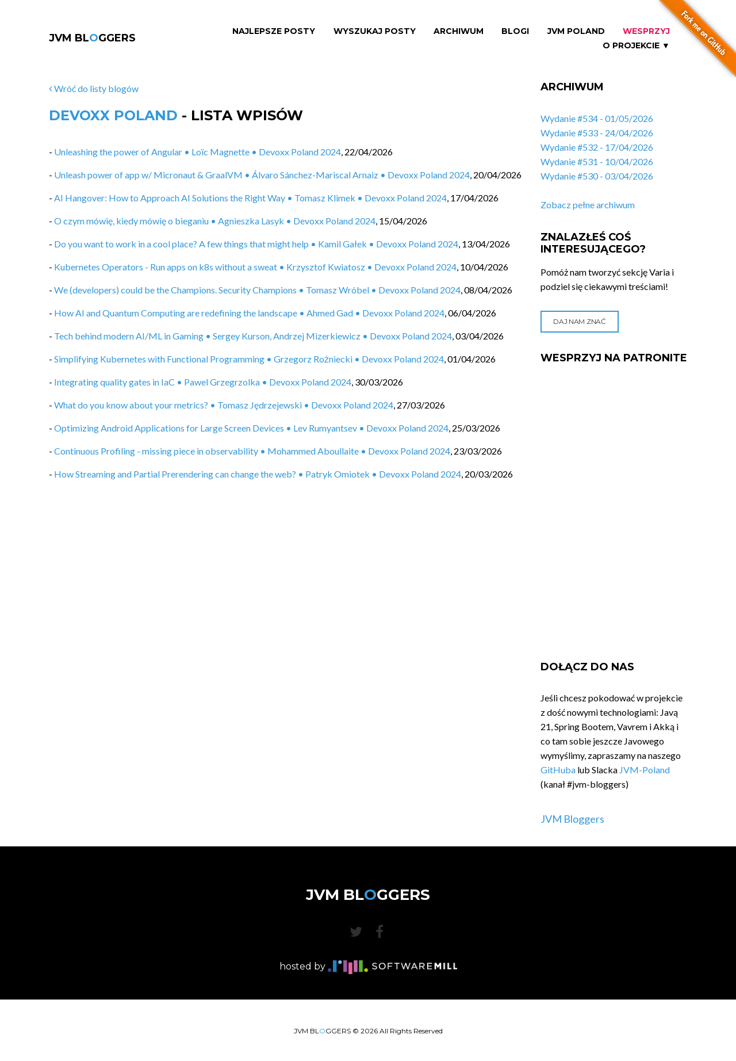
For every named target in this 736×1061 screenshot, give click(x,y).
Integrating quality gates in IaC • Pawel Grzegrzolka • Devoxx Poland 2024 (202, 381)
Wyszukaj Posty (375, 31)
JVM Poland (576, 31)
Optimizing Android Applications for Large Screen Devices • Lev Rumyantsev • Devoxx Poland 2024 (251, 427)
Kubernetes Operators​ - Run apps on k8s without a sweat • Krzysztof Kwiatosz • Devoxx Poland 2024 (255, 266)
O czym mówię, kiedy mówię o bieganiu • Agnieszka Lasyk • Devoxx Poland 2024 (214, 220)
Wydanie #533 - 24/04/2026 (596, 132)
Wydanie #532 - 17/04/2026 (596, 147)
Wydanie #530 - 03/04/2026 (596, 175)
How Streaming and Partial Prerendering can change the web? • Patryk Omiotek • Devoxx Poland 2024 (257, 473)
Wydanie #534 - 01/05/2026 (596, 118)
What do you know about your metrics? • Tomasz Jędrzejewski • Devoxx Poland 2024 (223, 404)
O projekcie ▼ (636, 46)
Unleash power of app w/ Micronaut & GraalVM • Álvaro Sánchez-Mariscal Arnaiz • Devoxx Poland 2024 (262, 174)
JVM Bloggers (572, 818)
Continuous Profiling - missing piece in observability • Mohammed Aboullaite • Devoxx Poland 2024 (252, 450)
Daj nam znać (579, 321)
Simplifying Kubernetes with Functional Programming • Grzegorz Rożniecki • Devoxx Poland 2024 (249, 358)
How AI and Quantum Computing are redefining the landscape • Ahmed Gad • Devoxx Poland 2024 (249, 312)
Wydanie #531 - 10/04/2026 (596, 161)
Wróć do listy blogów (94, 88)
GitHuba (558, 769)
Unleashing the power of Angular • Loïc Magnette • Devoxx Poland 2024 (197, 151)
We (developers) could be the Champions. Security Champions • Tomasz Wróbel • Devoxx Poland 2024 (257, 289)
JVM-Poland (644, 769)
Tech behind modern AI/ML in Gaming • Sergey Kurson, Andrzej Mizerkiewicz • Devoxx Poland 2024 (253, 335)
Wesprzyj (646, 31)
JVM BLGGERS (92, 38)
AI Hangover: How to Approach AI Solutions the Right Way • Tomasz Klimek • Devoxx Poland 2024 (250, 197)
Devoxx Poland (113, 115)
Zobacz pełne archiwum (587, 204)
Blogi (515, 31)
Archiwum (459, 31)
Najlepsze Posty (273, 31)
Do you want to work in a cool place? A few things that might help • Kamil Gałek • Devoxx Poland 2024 (256, 243)
